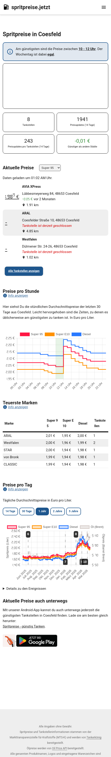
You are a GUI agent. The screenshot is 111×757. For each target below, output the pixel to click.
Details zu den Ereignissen (26, 589)
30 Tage (27, 511)
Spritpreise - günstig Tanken (24, 626)
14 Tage (10, 511)
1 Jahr (42, 511)
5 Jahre (73, 511)
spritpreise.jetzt (26, 7)
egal (51, 54)
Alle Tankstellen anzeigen (24, 271)
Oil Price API (59, 748)
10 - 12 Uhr (87, 49)
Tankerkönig (93, 737)
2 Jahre (57, 511)
